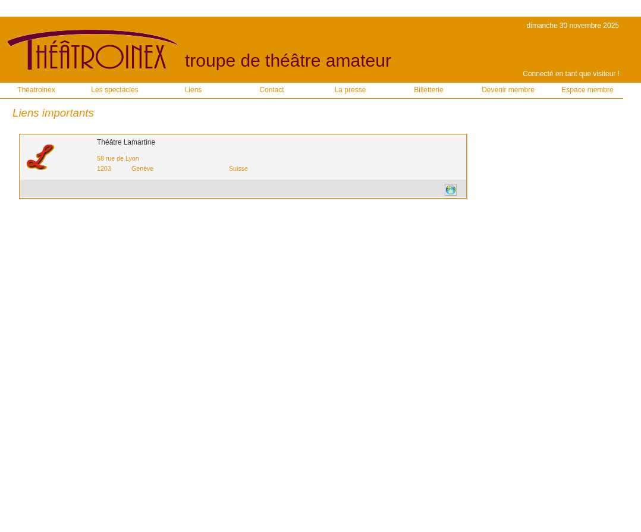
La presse (350, 90)
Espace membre (587, 90)
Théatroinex (36, 90)
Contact (271, 90)
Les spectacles (114, 90)
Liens (193, 90)
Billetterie (428, 90)
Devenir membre (508, 90)
